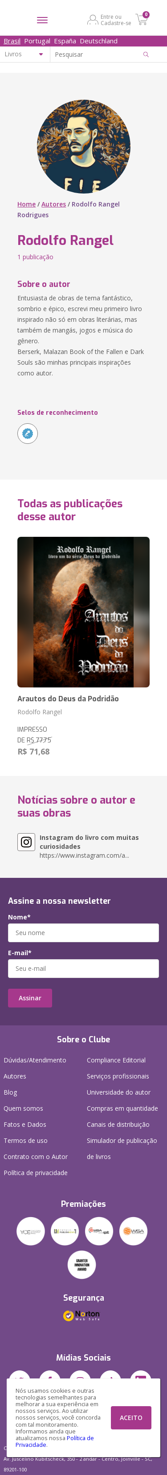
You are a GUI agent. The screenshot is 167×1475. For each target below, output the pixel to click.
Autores (53, 204)
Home (26, 204)
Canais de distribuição (118, 1124)
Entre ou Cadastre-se (116, 19)
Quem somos (23, 1108)
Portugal (37, 40)
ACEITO (131, 1417)
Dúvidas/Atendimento (35, 1060)
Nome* (19, 917)
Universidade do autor (119, 1092)
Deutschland (99, 40)
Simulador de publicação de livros (122, 1148)
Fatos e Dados (25, 1124)
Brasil (12, 40)
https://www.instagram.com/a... (89, 846)
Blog (10, 1092)
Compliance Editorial (116, 1060)
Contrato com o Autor (36, 1156)
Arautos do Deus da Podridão (68, 699)
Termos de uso (26, 1140)
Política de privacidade (36, 1172)
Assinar (30, 998)
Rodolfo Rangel (39, 712)
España (65, 40)
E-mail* (20, 953)
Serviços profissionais (118, 1076)
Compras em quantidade (122, 1108)
